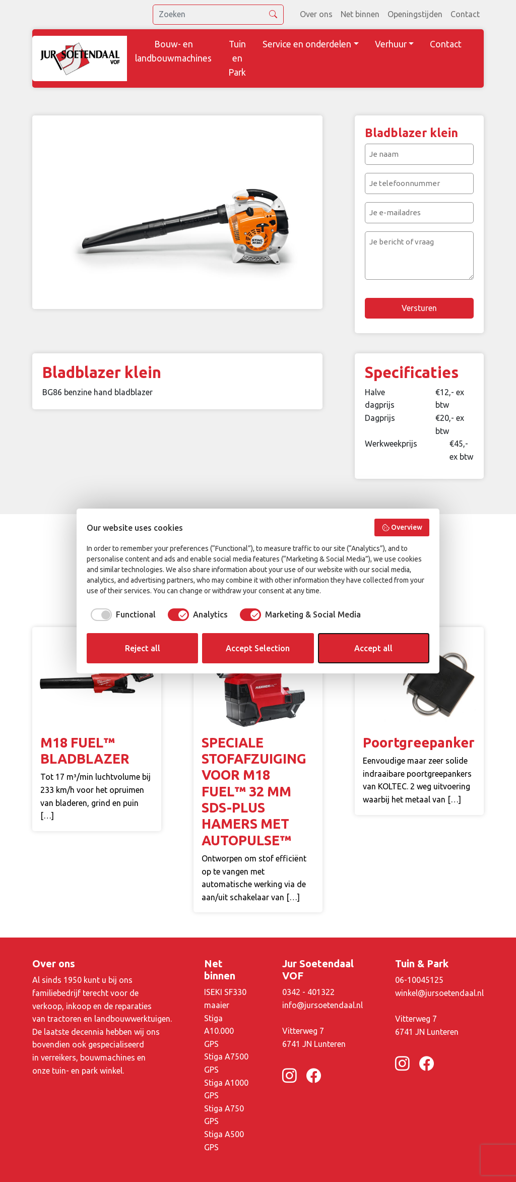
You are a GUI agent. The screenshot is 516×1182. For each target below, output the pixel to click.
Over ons (316, 14)
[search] (218, 15)
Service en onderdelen (307, 44)
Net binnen (360, 14)
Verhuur (391, 44)
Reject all (142, 648)
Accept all (373, 648)
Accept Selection (258, 648)
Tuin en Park (237, 58)
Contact (465, 14)
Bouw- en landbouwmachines (173, 51)
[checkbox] (121, 614)
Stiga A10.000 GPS (219, 1031)
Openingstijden (415, 14)
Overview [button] (402, 527)
